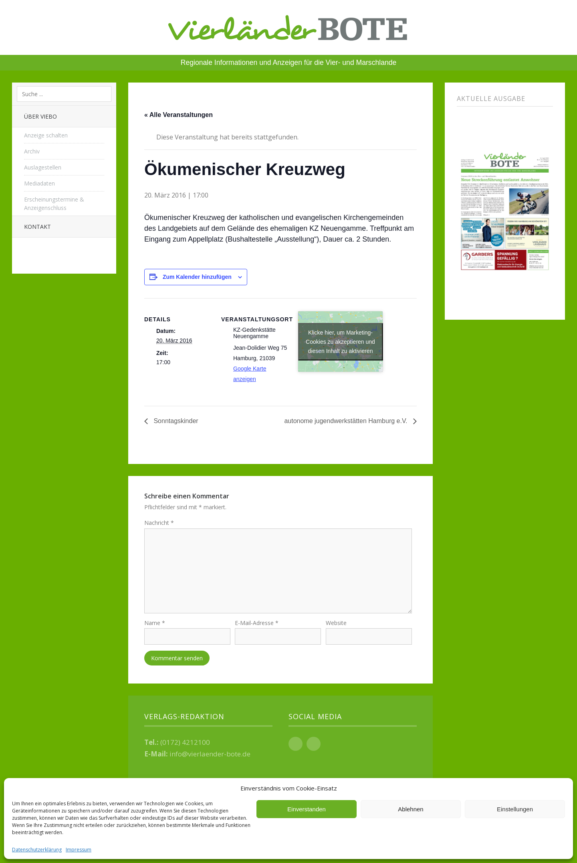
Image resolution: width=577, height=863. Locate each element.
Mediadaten (39, 183)
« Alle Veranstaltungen (178, 114)
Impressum (78, 849)
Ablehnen (410, 809)
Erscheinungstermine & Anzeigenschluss (54, 204)
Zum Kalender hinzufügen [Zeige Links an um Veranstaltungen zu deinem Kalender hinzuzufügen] (197, 277)
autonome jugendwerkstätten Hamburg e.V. (346, 420)
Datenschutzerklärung (37, 849)
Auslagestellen (42, 167)
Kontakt (37, 226)
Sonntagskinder (175, 420)
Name (154, 624)
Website (336, 624)
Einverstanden (306, 809)
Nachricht (159, 522)
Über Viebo (40, 116)
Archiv (32, 151)
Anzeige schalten (46, 135)
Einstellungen (515, 809)
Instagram (314, 745)
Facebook (295, 745)
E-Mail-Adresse (256, 624)
